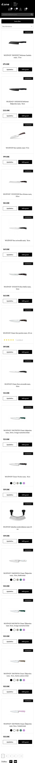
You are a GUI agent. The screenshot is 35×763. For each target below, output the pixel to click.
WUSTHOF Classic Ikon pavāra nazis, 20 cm (17, 333)
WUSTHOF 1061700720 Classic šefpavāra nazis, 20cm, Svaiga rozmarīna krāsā (18, 431)
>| (21, 756)
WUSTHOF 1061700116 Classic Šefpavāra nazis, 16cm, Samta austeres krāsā (17, 675)
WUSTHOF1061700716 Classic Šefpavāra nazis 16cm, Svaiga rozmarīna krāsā (17, 624)
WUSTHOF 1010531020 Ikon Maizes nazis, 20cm (17, 195)
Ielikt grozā (25, 69)
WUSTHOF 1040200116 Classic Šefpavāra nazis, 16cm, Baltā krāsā (17, 574)
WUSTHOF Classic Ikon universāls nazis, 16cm (17, 385)
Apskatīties (10, 69)
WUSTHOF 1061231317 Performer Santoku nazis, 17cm (17, 56)
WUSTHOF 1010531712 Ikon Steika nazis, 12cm (17, 288)
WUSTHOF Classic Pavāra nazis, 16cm (17, 477)
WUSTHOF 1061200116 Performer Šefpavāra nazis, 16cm (17, 102)
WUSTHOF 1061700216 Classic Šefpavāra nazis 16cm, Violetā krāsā (18, 725)
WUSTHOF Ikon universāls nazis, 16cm (17, 240)
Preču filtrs (17, 21)
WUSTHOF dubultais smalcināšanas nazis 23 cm (17, 528)
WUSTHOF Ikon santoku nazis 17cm (17, 148)
